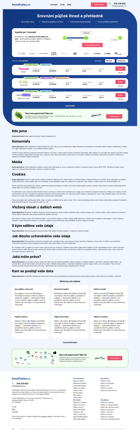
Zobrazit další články (70, 342)
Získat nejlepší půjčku (92, 45)
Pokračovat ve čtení (30, 298)
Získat (120, 69)
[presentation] (16, 54)
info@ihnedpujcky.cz (119, 6)
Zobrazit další (70, 106)
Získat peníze (99, 4)
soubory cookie (46, 416)
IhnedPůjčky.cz (21, 4)
